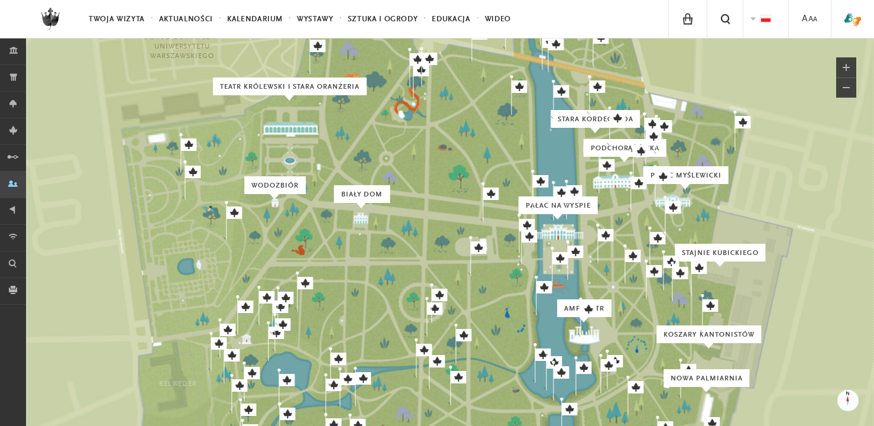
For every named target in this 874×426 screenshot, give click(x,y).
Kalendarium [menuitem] (255, 19)
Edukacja (451, 19)
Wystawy (315, 19)
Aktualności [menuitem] (186, 19)
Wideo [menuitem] (498, 19)
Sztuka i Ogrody (383, 19)
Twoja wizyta (117, 19)
